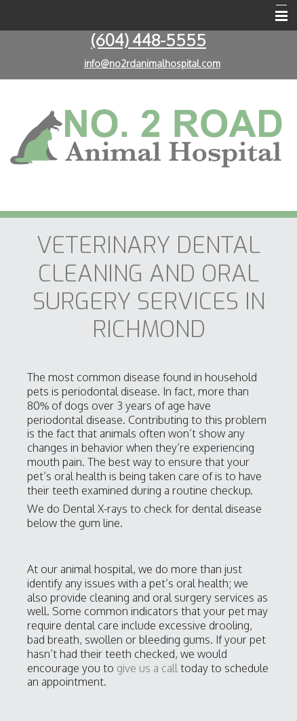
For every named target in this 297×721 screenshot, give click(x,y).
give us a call (147, 668)
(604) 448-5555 (148, 39)
